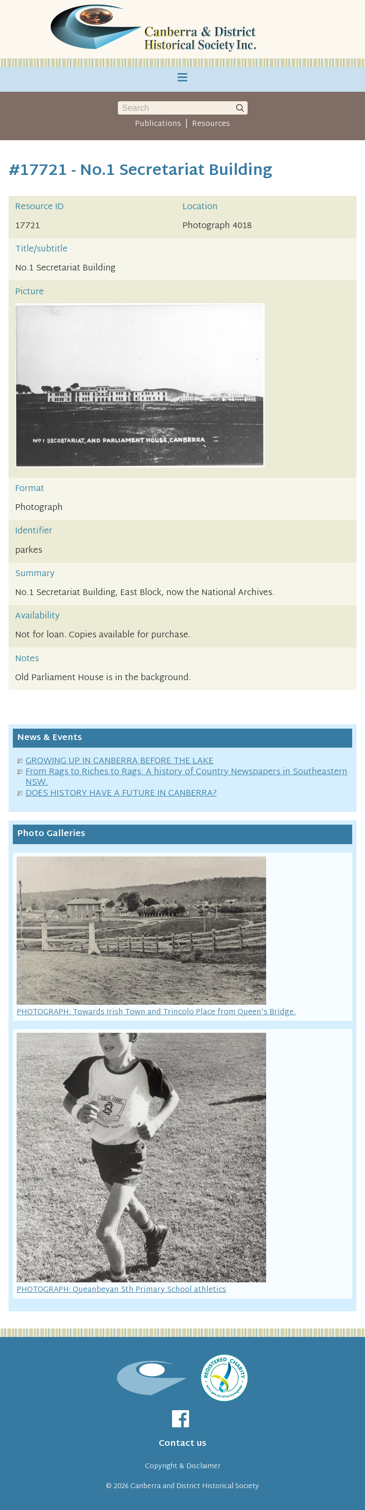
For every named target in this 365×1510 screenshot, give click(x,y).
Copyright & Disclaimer (183, 1466)
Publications (158, 124)
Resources (211, 124)
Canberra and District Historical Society (194, 1486)
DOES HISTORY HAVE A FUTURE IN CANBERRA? (121, 793)
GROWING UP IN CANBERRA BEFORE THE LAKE (119, 761)
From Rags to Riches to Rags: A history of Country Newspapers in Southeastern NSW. (186, 777)
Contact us (182, 1444)
